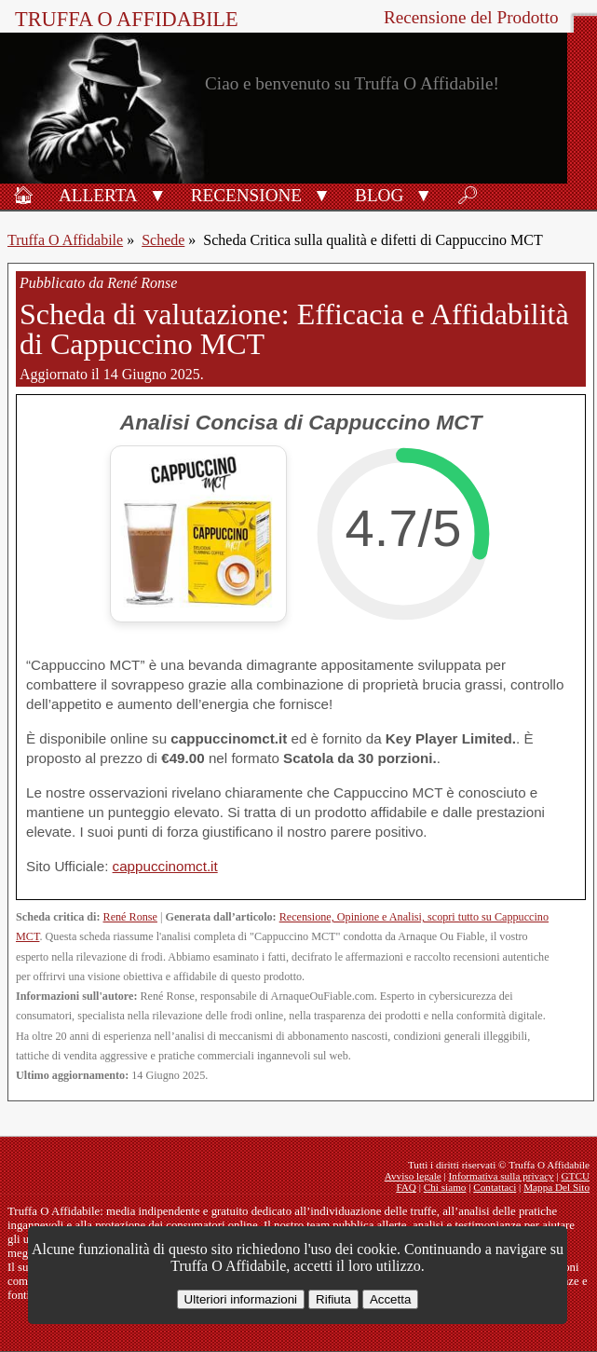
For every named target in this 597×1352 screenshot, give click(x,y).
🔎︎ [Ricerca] (467, 195)
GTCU (576, 1175)
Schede (163, 240)
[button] (158, 194)
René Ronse (130, 916)
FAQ (406, 1187)
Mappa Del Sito (556, 1187)
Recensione (246, 195)
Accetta (390, 1299)
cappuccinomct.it (165, 866)
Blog (379, 195)
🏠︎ (23, 195)
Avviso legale (413, 1175)
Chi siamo (445, 1187)
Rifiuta (333, 1299)
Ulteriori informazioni (240, 1299)
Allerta (98, 195)
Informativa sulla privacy (501, 1175)
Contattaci (494, 1187)
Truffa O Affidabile (126, 19)
